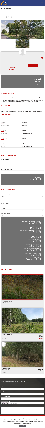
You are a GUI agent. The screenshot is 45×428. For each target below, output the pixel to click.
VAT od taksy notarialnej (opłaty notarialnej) (12, 199)
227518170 (11, 69)
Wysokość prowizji (5, 213)
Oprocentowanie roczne (7, 169)
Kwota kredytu (5, 160)
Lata (2, 164)
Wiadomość (3, 406)
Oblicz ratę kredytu (37, 84)
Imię (2, 387)
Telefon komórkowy (6, 396)
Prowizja (3, 208)
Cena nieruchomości (6, 194)
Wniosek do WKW (5, 203)
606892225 (12, 67)
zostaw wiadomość (33, 65)
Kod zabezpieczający (6, 401)
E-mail (2, 391)
